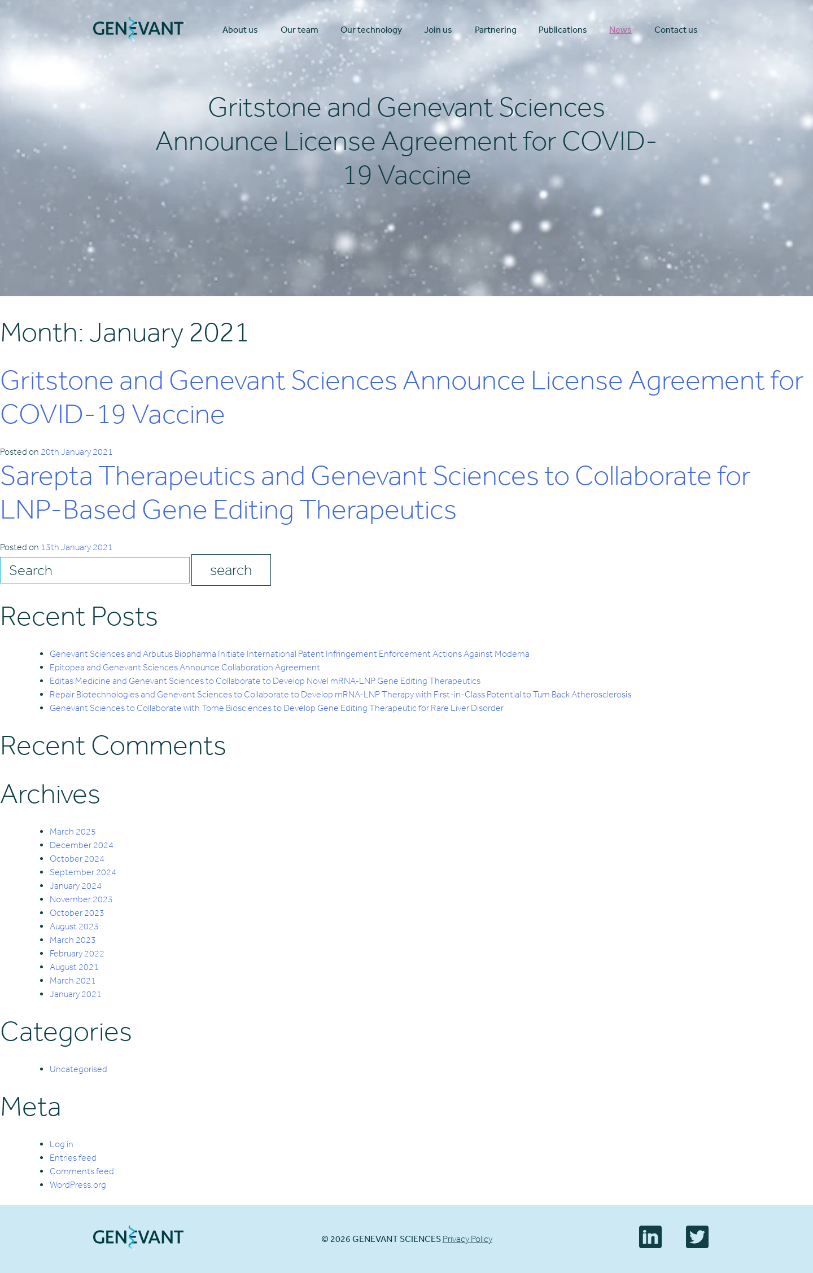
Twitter (697, 1237)
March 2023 (73, 939)
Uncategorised (78, 1069)
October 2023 (77, 912)
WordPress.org (78, 1184)
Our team (299, 29)
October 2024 (77, 858)
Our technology (371, 29)
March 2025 (73, 831)
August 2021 (74, 967)
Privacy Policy (467, 1239)
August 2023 (74, 926)
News (620, 29)
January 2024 (76, 885)
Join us (438, 29)
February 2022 (77, 953)
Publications (563, 29)
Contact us (676, 29)
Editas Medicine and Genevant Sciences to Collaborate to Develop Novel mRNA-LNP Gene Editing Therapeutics (265, 680)
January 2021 (76, 994)
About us (240, 29)
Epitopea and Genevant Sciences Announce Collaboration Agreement (185, 667)
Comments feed (82, 1171)
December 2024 (81, 845)
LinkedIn (650, 1237)
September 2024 (83, 872)
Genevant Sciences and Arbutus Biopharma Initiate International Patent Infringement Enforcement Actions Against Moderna (290, 653)
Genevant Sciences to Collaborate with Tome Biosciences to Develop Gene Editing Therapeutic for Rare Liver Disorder (277, 708)
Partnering (496, 29)
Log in (61, 1144)
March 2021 (73, 980)
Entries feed (73, 1157)
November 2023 (81, 899)
